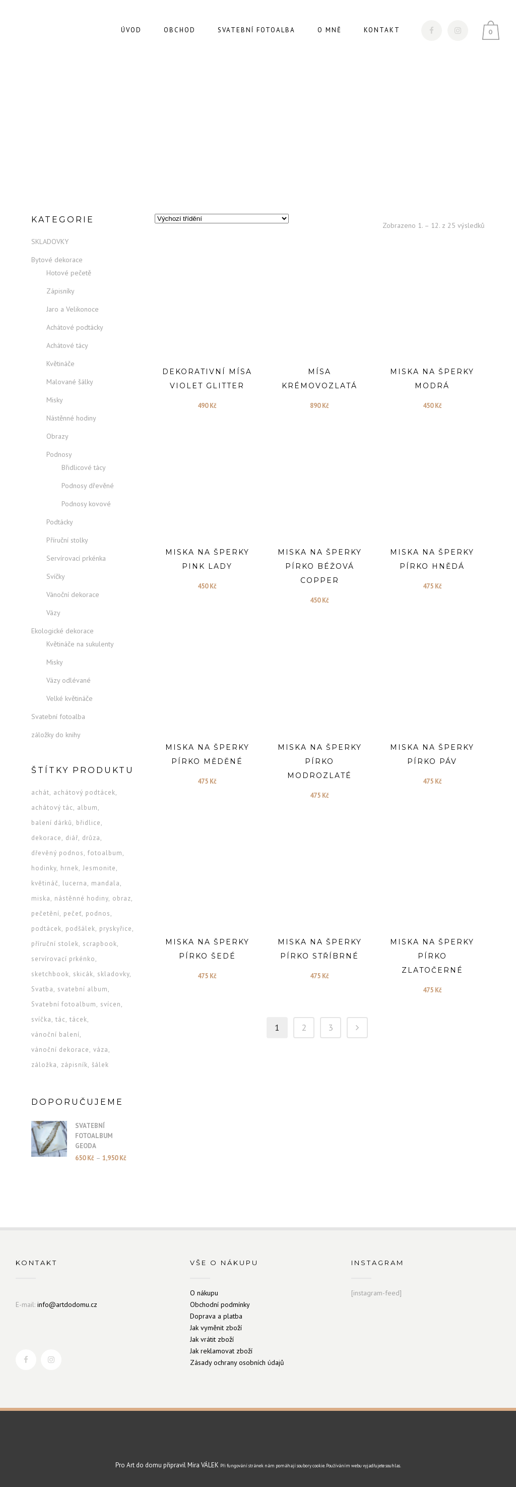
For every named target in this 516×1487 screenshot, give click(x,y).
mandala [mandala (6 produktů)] (105, 883)
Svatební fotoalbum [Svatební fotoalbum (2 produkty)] (63, 1004)
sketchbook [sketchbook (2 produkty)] (50, 974)
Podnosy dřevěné (87, 485)
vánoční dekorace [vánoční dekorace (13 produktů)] (60, 1049)
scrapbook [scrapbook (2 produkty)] (100, 943)
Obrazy (57, 436)
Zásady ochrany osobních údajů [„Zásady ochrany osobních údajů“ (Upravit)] (237, 1362)
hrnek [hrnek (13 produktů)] (69, 868)
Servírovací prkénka (76, 558)
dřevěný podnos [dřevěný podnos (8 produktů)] (57, 853)
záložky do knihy (56, 734)
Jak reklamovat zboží (221, 1350)
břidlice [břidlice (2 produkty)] (88, 822)
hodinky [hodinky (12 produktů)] (43, 868)
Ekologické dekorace (62, 630)
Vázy (53, 612)
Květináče (60, 363)
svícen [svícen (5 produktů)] (110, 1004)
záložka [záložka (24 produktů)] (44, 1064)
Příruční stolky (67, 540)
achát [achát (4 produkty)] (40, 792)
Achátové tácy (67, 345)
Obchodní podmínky (220, 1304)
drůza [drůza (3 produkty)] (91, 838)
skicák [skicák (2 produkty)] (83, 974)
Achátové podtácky (74, 327)
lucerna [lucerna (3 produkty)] (74, 883)
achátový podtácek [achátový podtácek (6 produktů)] (84, 792)
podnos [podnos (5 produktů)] (98, 913)
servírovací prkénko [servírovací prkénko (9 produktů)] (63, 959)
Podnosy (59, 454)
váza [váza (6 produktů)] (100, 1049)
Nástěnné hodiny (71, 418)
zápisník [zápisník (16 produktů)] (74, 1064)
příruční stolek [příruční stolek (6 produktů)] (55, 943)
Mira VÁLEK (203, 1465)
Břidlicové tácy (83, 467)
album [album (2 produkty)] (87, 807)
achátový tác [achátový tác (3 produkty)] (52, 807)
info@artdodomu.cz (67, 1304)
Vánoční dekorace (72, 594)
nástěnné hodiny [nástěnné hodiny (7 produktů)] (81, 898)
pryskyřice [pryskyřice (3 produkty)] (115, 928)
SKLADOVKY (50, 241)
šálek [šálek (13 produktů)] (100, 1064)
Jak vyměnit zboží (216, 1327)
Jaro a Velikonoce (72, 309)
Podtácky (59, 521)
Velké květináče (69, 698)
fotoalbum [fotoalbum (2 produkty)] (105, 853)
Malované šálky (69, 381)
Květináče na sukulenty (80, 643)
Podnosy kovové (86, 503)
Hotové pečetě (68, 272)
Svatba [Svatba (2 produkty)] (42, 989)
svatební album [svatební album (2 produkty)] (82, 989)
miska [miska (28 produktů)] (40, 898)
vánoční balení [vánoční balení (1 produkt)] (55, 1034)
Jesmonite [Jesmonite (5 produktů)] (99, 868)
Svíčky (55, 576)
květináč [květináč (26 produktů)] (44, 883)
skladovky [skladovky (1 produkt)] (113, 974)
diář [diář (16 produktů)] (72, 838)
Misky (54, 399)
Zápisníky (60, 290)
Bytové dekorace (57, 259)
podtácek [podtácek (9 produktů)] (46, 928)
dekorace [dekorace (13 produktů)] (46, 838)
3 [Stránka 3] (330, 1027)
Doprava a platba (216, 1316)
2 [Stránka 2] (303, 1027)
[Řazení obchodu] (222, 218)
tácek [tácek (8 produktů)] (78, 1019)
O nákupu (204, 1292)
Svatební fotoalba (58, 716)
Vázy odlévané (68, 680)
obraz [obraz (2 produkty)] (121, 898)
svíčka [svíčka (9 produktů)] (41, 1019)
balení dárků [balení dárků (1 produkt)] (51, 822)
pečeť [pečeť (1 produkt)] (72, 913)
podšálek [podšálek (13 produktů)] (80, 928)
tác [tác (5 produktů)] (60, 1019)
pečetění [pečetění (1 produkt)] (45, 913)
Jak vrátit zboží (212, 1339)
